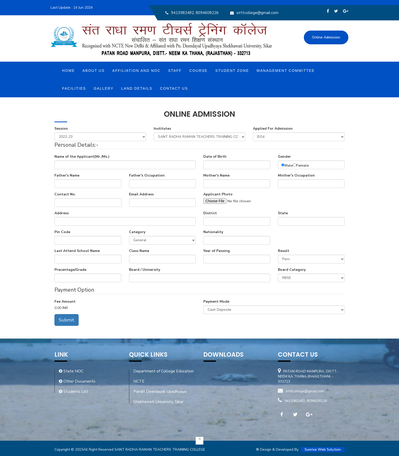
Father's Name (66, 175)
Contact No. (65, 194)
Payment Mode (216, 301)
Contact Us (174, 88)
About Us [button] (93, 71)
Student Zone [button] (232, 71)
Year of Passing (216, 250)
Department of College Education (163, 371)
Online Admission (326, 37)
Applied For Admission (273, 128)
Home (68, 71)
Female (302, 165)
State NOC (71, 371)
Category (137, 232)
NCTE (139, 381)
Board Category (292, 269)
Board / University (144, 269)
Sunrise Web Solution (323, 449)
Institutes (162, 128)
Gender (284, 156)
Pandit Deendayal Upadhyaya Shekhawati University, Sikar (159, 397)
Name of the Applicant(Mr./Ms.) (81, 156)
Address (61, 213)
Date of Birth (214, 156)
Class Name (139, 250)
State (283, 213)
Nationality (213, 232)
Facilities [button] (74, 88)
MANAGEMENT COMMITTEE (286, 71)
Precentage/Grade (70, 269)
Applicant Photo (218, 194)
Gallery (103, 88)
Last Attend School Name (77, 250)
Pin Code (62, 232)
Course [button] (198, 71)
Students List (73, 391)
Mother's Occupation (296, 175)
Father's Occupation (147, 175)
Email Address (141, 194)
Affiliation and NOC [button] (136, 71)
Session (61, 128)
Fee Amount (65, 301)
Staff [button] (175, 71)
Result (283, 250)
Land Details (136, 88)
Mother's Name (216, 175)
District (210, 213)
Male (288, 165)
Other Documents (77, 381)
